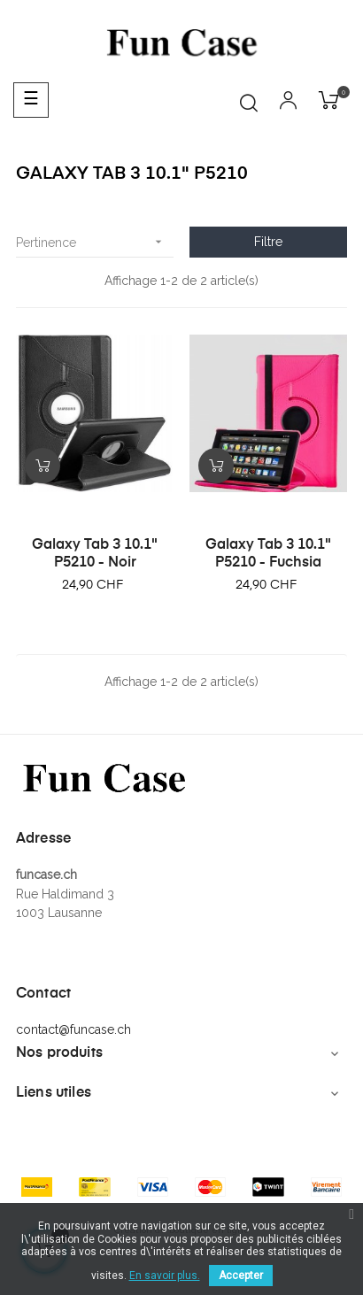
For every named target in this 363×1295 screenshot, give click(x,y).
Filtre (268, 242)
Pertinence (95, 242)
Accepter (241, 1275)
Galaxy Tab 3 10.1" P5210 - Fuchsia (268, 554)
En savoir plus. (164, 1275)
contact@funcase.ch (73, 1029)
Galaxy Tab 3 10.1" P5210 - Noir (95, 554)
